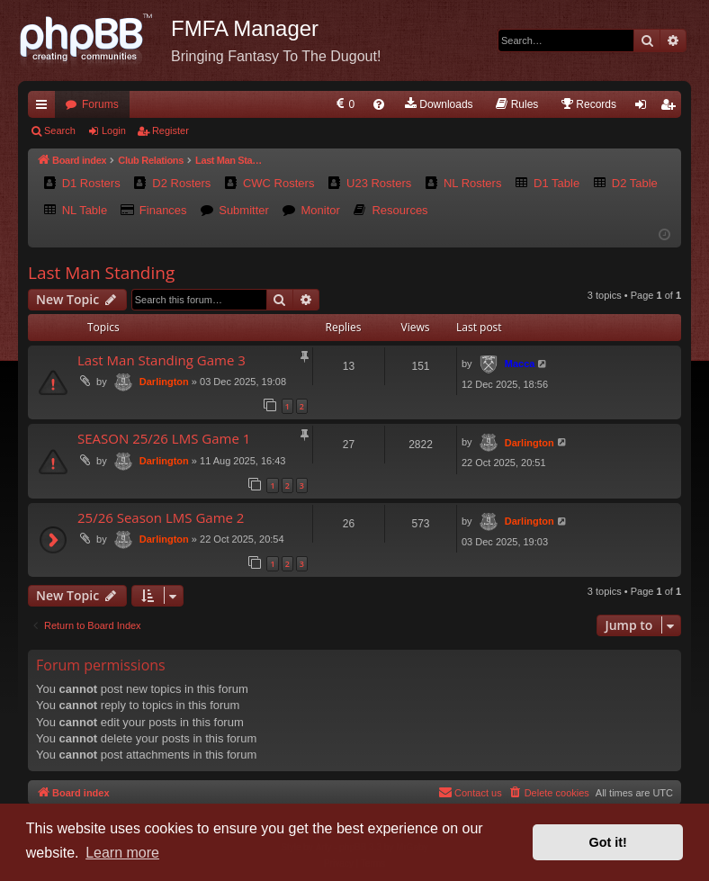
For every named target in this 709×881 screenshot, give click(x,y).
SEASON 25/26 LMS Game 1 (163, 438)
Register (170, 130)
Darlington (164, 381)
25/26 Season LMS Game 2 (160, 517)
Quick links (45, 108)
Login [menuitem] (644, 108)
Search (60, 130)
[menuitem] (344, 104)
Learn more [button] (122, 852)
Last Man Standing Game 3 (161, 360)
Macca (520, 363)
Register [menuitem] (671, 108)
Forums (100, 104)
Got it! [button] (608, 842)
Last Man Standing (101, 272)
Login (114, 130)
